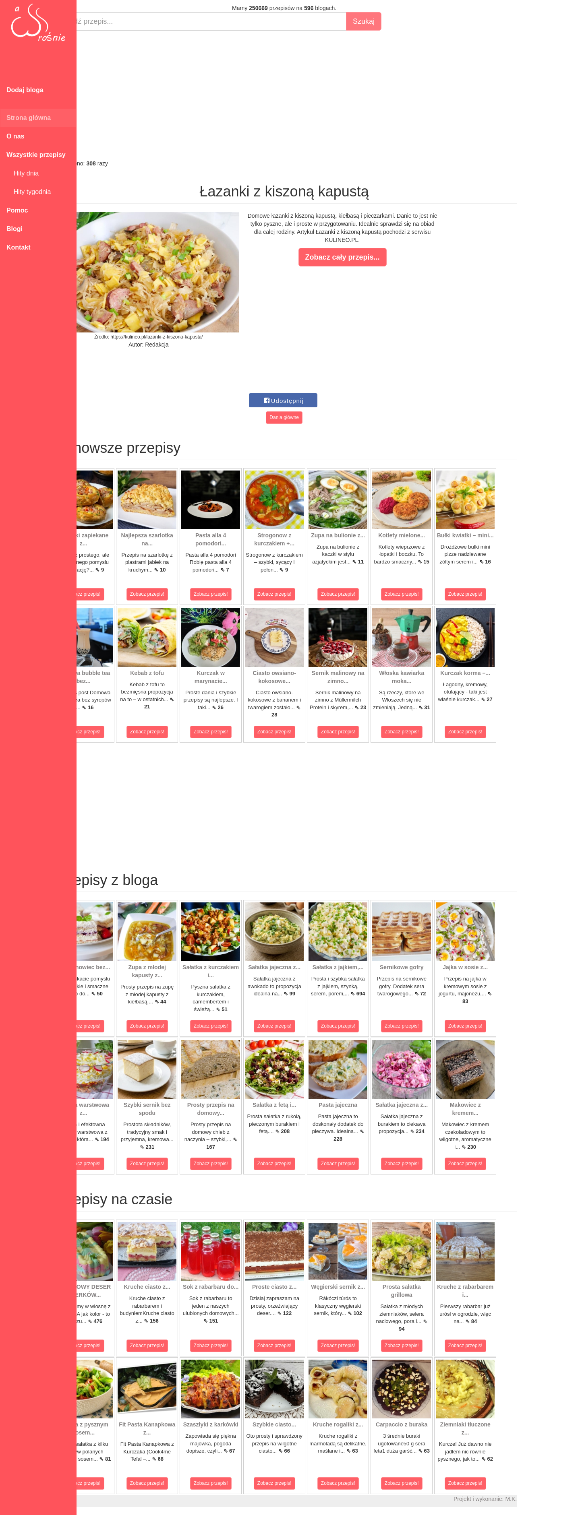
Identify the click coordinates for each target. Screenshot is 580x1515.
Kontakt (18, 247)
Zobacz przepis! (112, 594)
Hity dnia (22, 173)
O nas (15, 136)
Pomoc (17, 210)
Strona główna (28, 117)
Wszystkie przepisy (36, 154)
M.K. (540, 1499)
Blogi (14, 228)
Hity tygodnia (28, 191)
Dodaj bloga (25, 90)
